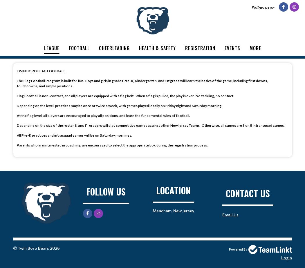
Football (79, 48)
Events (232, 48)
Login (286, 257)
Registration (200, 48)
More (255, 48)
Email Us (230, 214)
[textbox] (152, 108)
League (51, 48)
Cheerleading (114, 48)
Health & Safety (157, 48)
